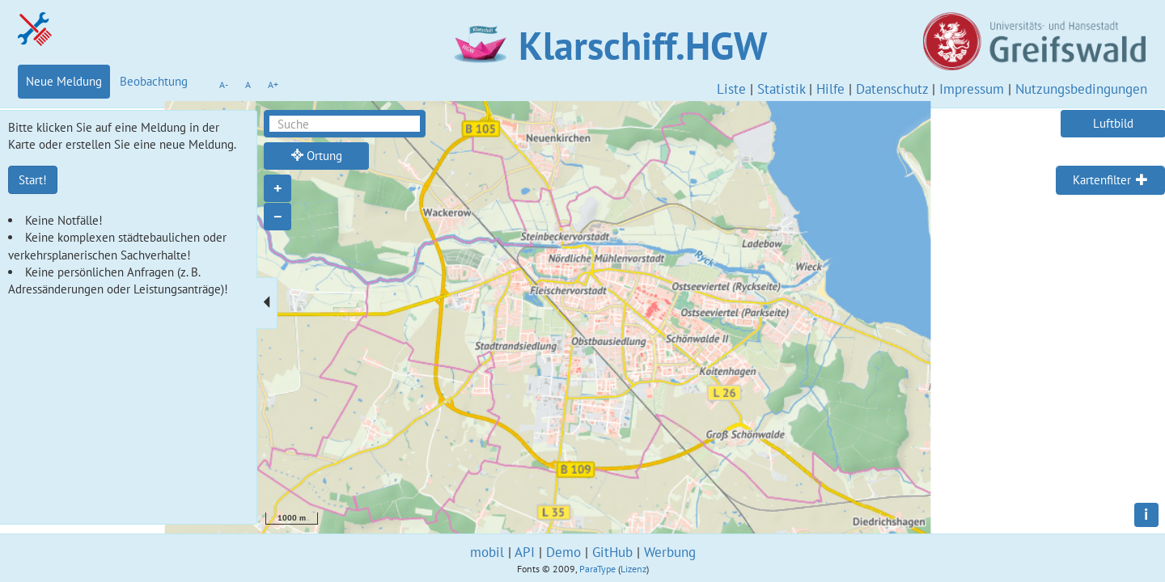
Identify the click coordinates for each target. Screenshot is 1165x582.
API (525, 552)
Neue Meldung (64, 81)
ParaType (597, 569)
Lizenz (633, 569)
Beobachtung (154, 81)
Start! (33, 180)
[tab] (1110, 180)
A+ (273, 84)
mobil (487, 552)
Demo (563, 552)
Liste (731, 89)
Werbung (670, 552)
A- (223, 84)
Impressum (971, 89)
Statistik (781, 89)
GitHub (612, 552)
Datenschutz (892, 89)
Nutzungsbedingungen (1081, 89)
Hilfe (830, 89)
